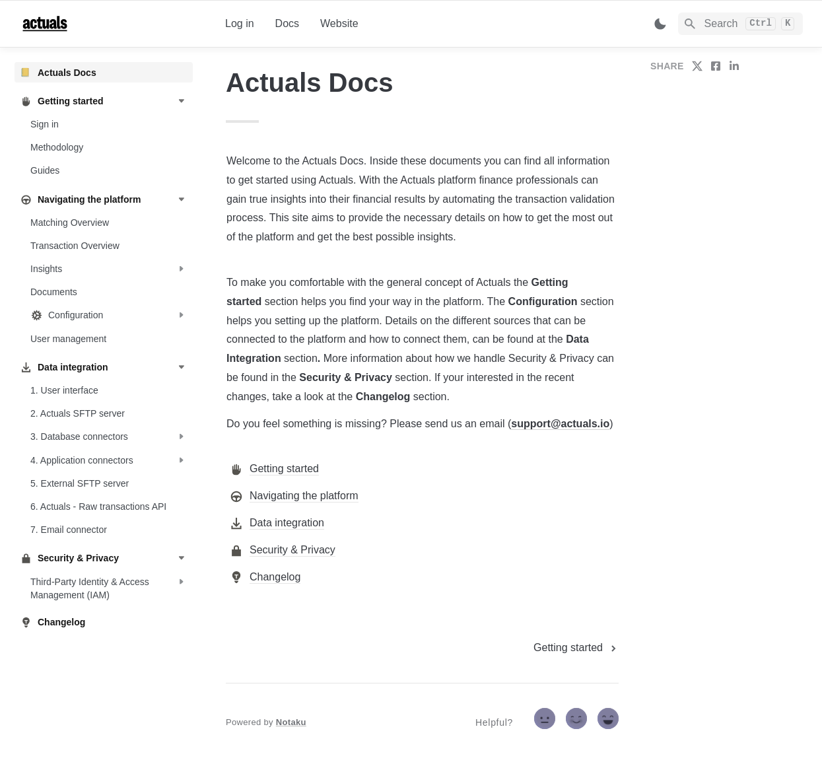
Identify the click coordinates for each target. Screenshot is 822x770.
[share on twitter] (697, 66)
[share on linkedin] (734, 66)
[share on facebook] (715, 66)
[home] (112, 23)
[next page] (576, 647)
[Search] (740, 24)
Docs (287, 23)
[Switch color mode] (660, 24)
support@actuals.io (560, 423)
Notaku (291, 722)
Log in (239, 23)
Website (339, 23)
